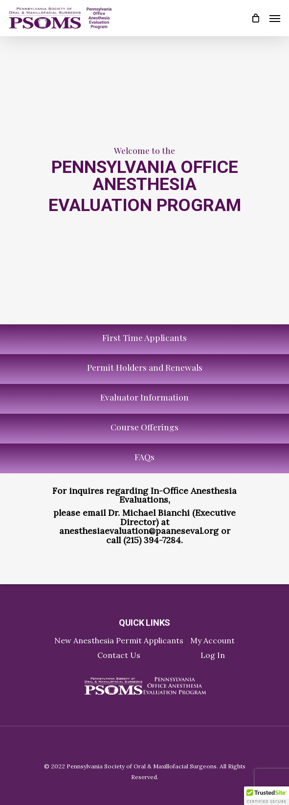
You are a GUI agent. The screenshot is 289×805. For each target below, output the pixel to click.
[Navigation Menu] (274, 18)
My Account (212, 640)
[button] (266, 795)
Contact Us (118, 655)
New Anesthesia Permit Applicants (118, 640)
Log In (212, 655)
